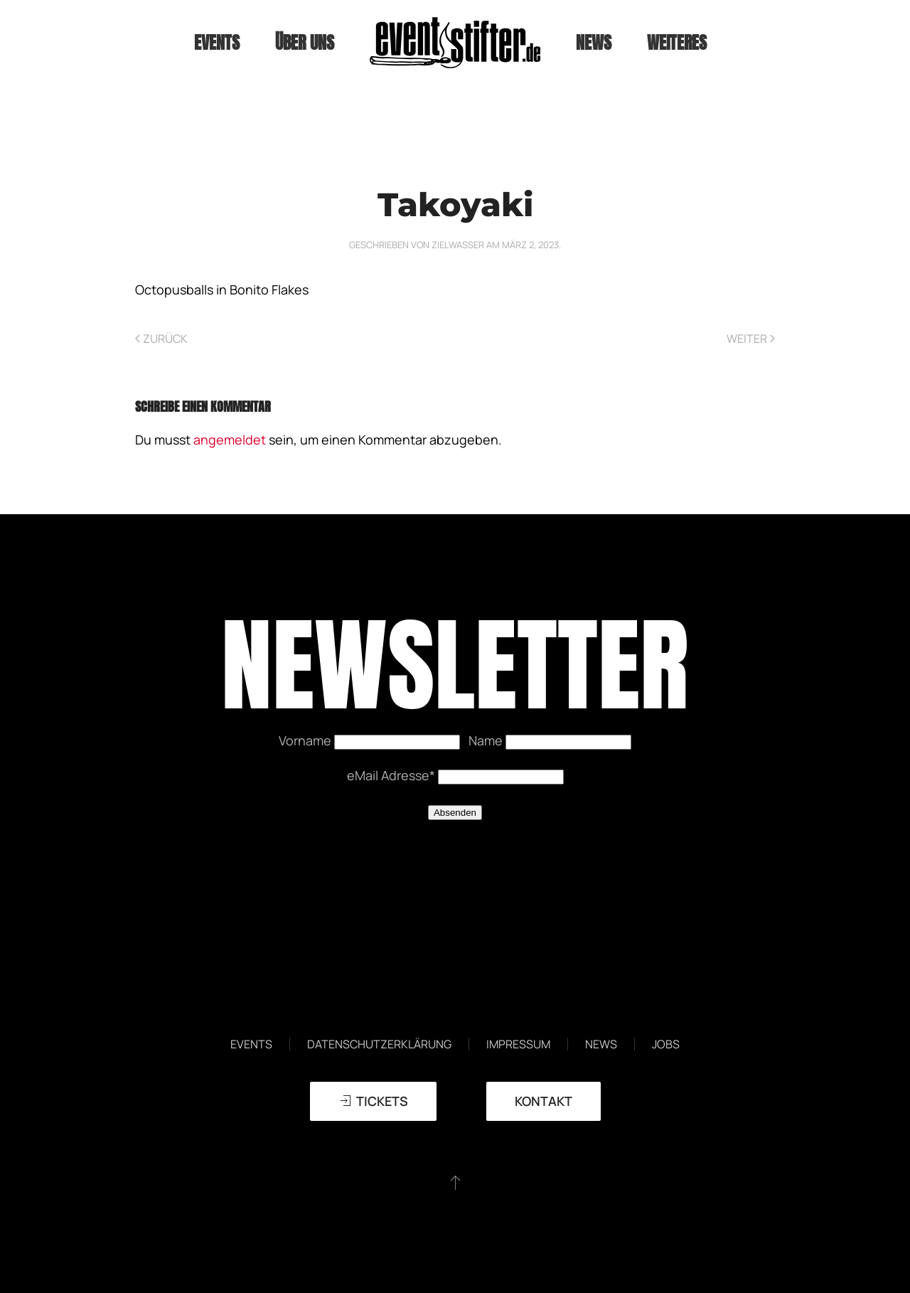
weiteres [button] (677, 42)
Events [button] (217, 42)
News (593, 42)
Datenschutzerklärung (379, 1044)
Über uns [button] (304, 42)
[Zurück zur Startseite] (455, 42)
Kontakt (543, 1101)
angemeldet (229, 439)
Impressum (518, 1044)
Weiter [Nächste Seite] (751, 338)
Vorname (306, 740)
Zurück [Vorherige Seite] (161, 338)
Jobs (666, 1044)
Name (487, 740)
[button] (455, 1182)
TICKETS (373, 1101)
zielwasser (458, 244)
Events (251, 1044)
